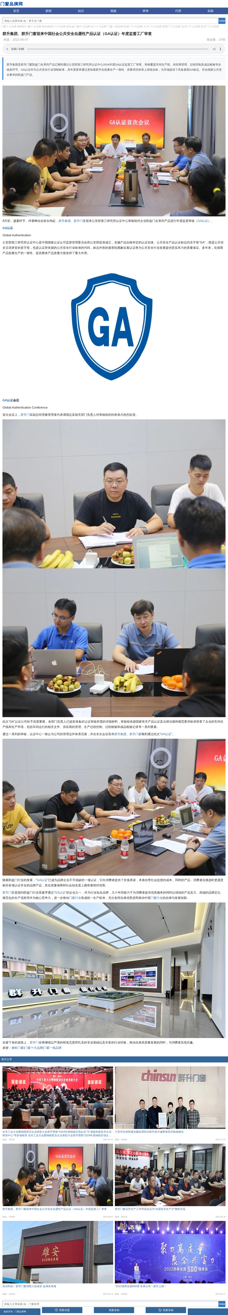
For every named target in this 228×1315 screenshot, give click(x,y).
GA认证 (203, 220)
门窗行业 (75, 897)
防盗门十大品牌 (133, 26)
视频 (113, 10)
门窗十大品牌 (9, 26)
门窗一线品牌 (115, 26)
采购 (210, 10)
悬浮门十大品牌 (210, 26)
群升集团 (65, 220)
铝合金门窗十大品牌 (78, 26)
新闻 (49, 10)
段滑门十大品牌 (171, 26)
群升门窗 (80, 220)
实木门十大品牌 (191, 26)
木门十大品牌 (99, 26)
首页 (16, 10)
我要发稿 (114, 1310)
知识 (81, 10)
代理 (178, 10)
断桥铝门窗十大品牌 (29, 26)
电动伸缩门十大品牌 (54, 26)
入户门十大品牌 (152, 26)
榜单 (146, 10)
